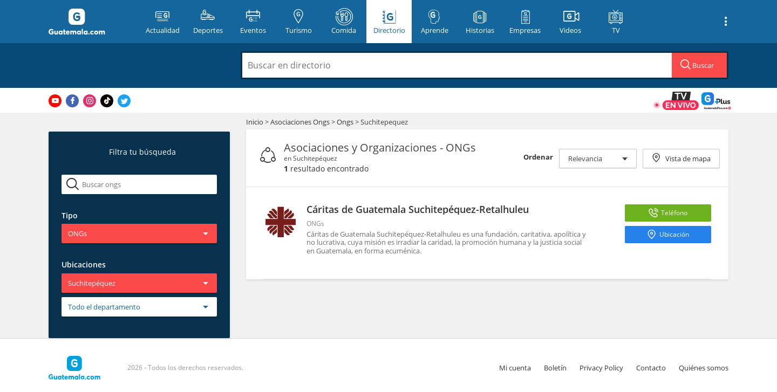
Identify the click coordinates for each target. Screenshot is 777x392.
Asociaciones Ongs (300, 122)
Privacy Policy (601, 368)
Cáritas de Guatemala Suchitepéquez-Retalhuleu (417, 209)
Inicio (254, 122)
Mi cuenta (515, 368)
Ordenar (538, 157)
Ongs (346, 122)
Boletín (555, 368)
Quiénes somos (703, 368)
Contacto (651, 368)
